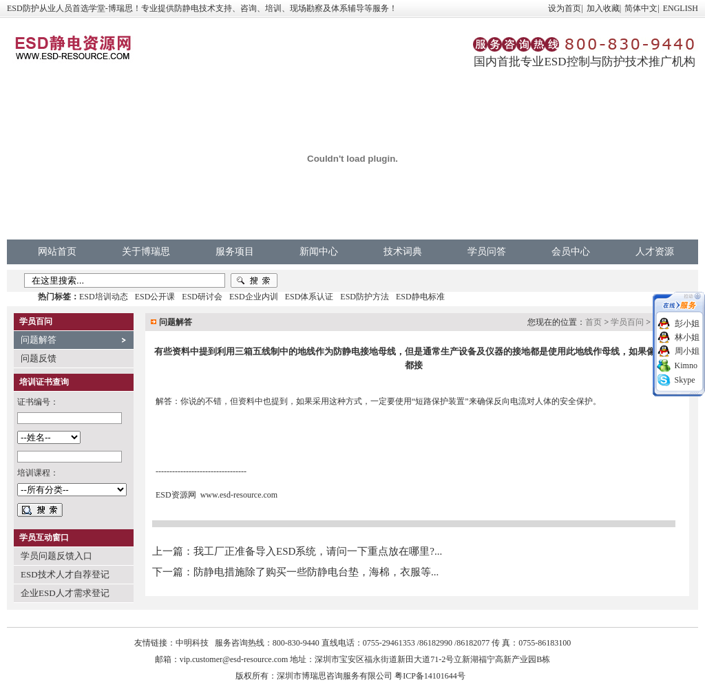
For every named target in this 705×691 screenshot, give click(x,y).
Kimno (686, 365)
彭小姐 (687, 323)
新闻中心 (318, 251)
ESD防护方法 (364, 296)
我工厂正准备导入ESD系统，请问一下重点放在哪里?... (317, 551)
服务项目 (234, 251)
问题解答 (38, 339)
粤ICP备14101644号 (429, 676)
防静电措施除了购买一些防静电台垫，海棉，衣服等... (316, 571)
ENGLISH (680, 8)
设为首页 (564, 8)
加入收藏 (603, 8)
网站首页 (57, 251)
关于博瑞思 (146, 251)
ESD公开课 (155, 296)
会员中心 (570, 251)
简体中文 (640, 8)
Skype (685, 380)
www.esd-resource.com (239, 495)
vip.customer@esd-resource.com (234, 659)
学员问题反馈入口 (56, 556)
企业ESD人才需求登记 (65, 593)
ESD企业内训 (253, 296)
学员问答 (486, 251)
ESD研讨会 (202, 296)
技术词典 (402, 251)
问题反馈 (38, 358)
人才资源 (654, 251)
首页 (593, 322)
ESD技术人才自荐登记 (65, 574)
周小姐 (687, 351)
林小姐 (687, 337)
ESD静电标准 (420, 296)
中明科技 (192, 643)
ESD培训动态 (103, 296)
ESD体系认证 (309, 296)
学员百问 (627, 322)
